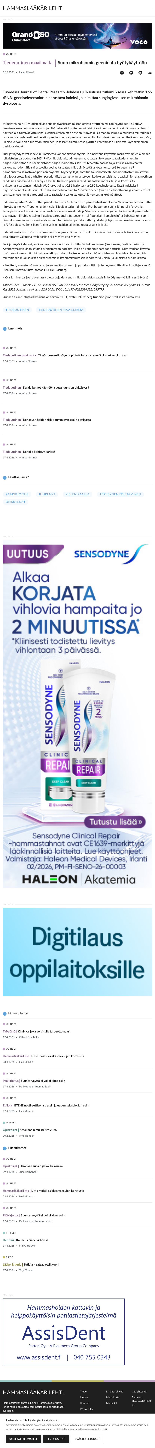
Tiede (83, 1391)
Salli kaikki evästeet (23, 1439)
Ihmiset (84, 1403)
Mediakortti (113, 1397)
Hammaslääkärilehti (33, 8)
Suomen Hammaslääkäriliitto (141, 1401)
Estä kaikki (56, 1439)
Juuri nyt (47, 494)
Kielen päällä (77, 494)
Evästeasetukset (87, 1439)
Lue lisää (102, 1429)
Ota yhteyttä (139, 1391)
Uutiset (84, 1397)
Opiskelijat (16, 501)
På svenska (86, 1409)
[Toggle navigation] (150, 9)
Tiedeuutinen (17, 309)
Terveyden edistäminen (120, 494)
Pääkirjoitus (17, 494)
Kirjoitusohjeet (114, 1391)
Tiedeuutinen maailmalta (61, 309)
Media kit (111, 1403)
